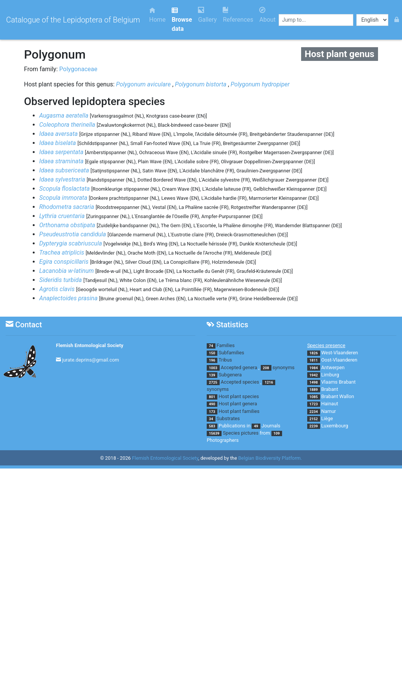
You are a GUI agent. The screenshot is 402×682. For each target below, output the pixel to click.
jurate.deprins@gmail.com (90, 360)
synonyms (284, 367)
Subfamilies (231, 352)
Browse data (182, 19)
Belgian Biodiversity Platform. (270, 458)
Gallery (207, 15)
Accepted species (240, 382)
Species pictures (240, 433)
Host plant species (239, 396)
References (238, 15)
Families (226, 345)
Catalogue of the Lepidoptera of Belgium (73, 19)
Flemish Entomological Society (89, 345)
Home (157, 15)
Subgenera (230, 375)
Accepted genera (239, 367)
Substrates (228, 418)
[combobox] (316, 20)
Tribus (225, 360)
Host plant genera (238, 403)
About (267, 15)
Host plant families (239, 411)
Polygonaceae (78, 69)
